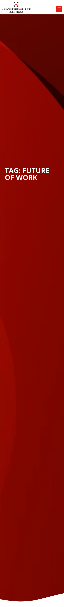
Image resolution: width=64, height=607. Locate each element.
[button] (59, 9)
